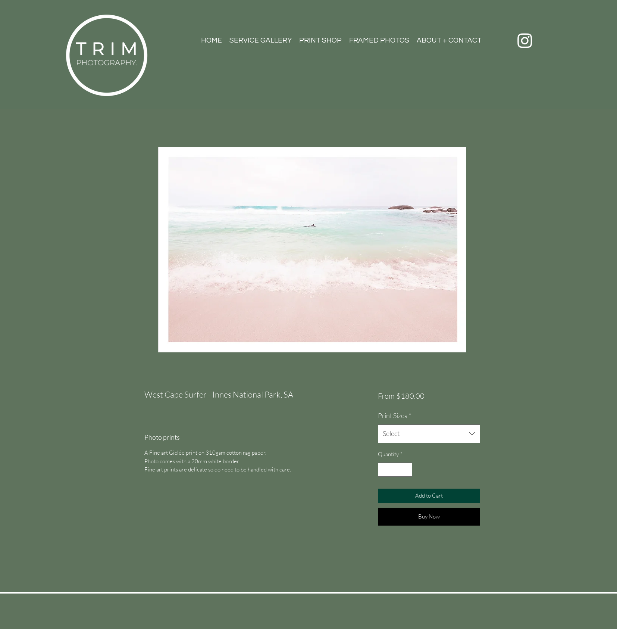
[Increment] (406, 470)
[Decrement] (384, 470)
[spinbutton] (395, 470)
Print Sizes (394, 415)
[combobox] (429, 433)
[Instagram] (525, 40)
